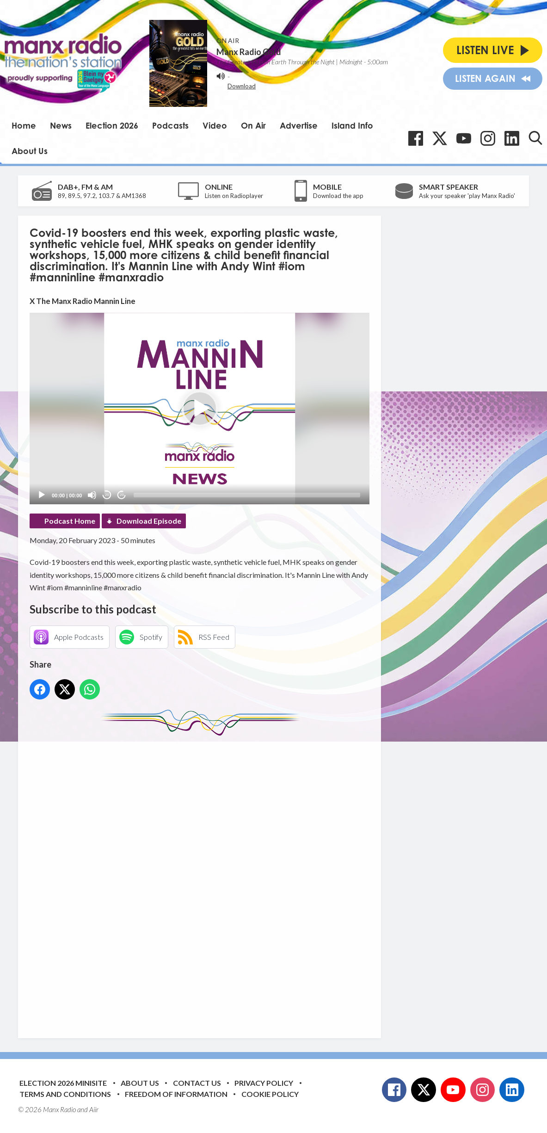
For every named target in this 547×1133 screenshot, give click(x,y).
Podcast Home (69, 520)
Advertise (299, 125)
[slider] (247, 495)
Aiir (93, 1109)
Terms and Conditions (65, 1094)
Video (215, 125)
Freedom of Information (176, 1094)
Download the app (338, 195)
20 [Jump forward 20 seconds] (122, 495)
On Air (253, 125)
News (61, 125)
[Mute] (92, 495)
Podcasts (170, 125)
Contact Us (197, 1082)
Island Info (352, 125)
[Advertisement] (203, 880)
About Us (30, 151)
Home (24, 125)
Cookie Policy (270, 1094)
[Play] (41, 495)
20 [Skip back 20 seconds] (107, 495)
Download (241, 86)
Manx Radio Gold (248, 52)
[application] (199, 408)
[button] (199, 408)
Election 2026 (112, 125)
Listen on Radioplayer (234, 195)
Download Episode (149, 520)
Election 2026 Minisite (63, 1082)
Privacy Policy (263, 1082)
